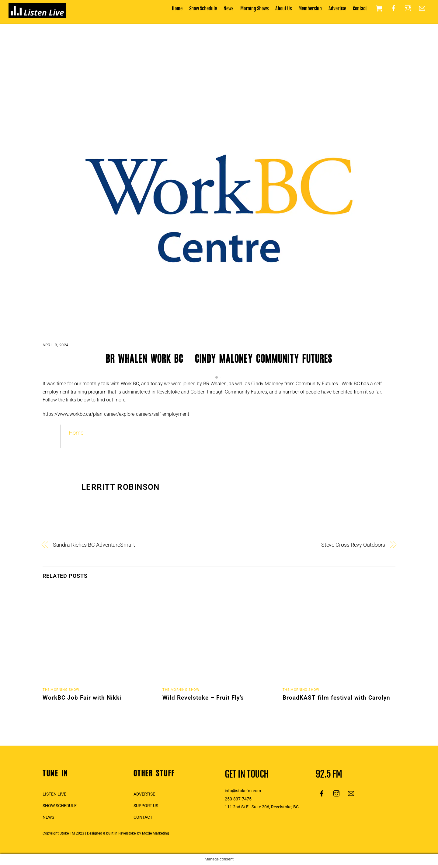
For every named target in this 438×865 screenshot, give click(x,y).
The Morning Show (61, 690)
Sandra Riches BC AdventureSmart (94, 545)
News (228, 8)
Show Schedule (203, 8)
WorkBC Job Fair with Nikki (82, 697)
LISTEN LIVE (54, 794)
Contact (360, 8)
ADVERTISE (144, 794)
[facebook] (394, 8)
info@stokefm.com (243, 790)
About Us (283, 8)
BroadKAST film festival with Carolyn (336, 697)
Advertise (337, 8)
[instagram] (408, 8)
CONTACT (143, 817)
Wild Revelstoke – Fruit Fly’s (203, 697)
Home (177, 8)
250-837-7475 (238, 799)
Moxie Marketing (155, 833)
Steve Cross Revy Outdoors (353, 545)
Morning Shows (254, 8)
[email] (422, 8)
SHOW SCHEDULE (60, 805)
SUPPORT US (146, 805)
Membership (310, 8)
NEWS (48, 817)
